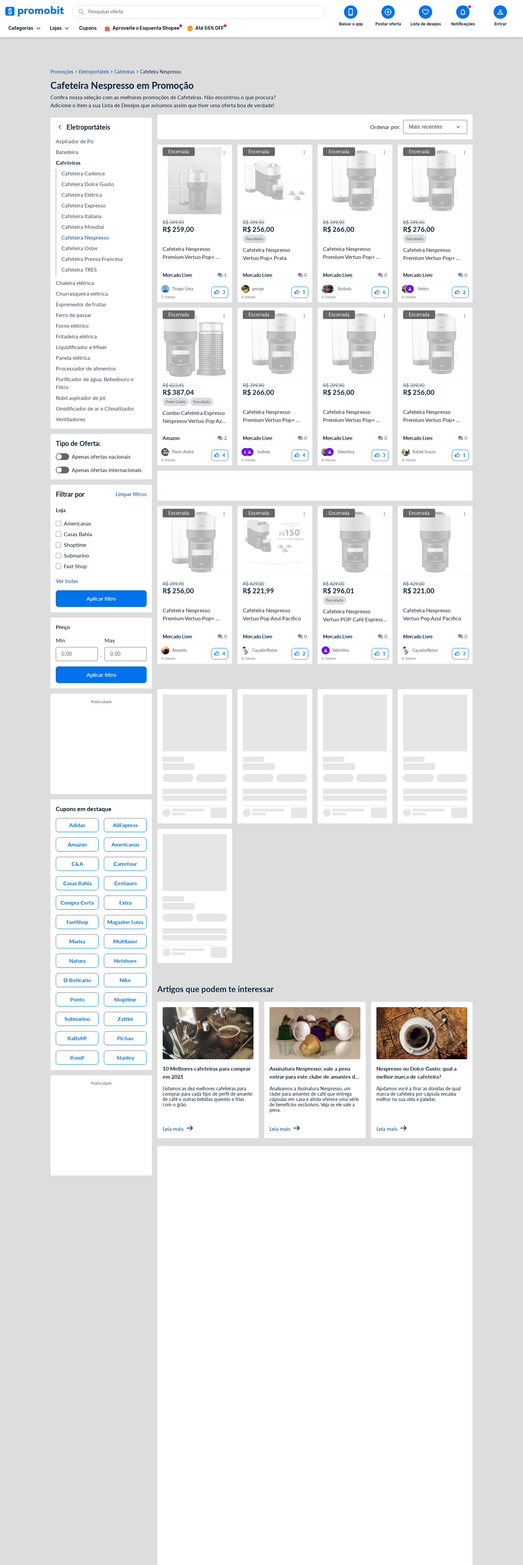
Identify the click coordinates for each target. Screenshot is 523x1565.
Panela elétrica (73, 330)
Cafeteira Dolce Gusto (87, 157)
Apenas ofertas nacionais (101, 429)
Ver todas (67, 554)
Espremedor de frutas (81, 277)
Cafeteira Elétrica (82, 167)
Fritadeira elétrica (76, 309)
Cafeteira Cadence (83, 146)
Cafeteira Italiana (81, 189)
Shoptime (75, 517)
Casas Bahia (78, 507)
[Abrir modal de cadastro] (500, 17)
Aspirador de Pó (75, 114)
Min (60, 613)
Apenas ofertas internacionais (107, 443)
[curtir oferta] (219, 268)
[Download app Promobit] (350, 17)
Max (110, 613)
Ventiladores (70, 392)
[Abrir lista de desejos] (425, 17)
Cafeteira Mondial (82, 199)
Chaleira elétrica (75, 256)
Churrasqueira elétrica (82, 266)
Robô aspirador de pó (81, 370)
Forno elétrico (72, 298)
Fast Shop (75, 539)
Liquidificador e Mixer (81, 320)
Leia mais (178, 1104)
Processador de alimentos (86, 341)
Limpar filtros (131, 467)
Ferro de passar (74, 288)
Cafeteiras (124, 47)
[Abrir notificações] (463, 17)
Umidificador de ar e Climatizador (95, 381)
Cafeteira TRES (79, 242)
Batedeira (67, 125)
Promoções (61, 47)
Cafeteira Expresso (83, 178)
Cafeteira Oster (79, 221)
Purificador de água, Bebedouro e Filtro (95, 356)
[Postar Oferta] (388, 17)
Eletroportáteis (94, 47)
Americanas (77, 496)
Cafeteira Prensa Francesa (92, 231)
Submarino (76, 528)
